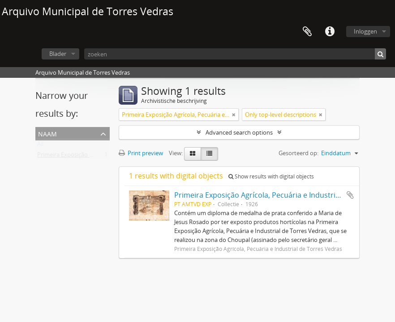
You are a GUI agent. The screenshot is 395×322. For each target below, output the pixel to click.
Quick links (329, 32)
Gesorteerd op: (298, 153)
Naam (47, 133)
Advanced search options (239, 132)
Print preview (141, 153)
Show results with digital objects (271, 176)
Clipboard (307, 32)
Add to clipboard (350, 195)
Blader (57, 54)
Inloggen (365, 31)
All (40, 146)
